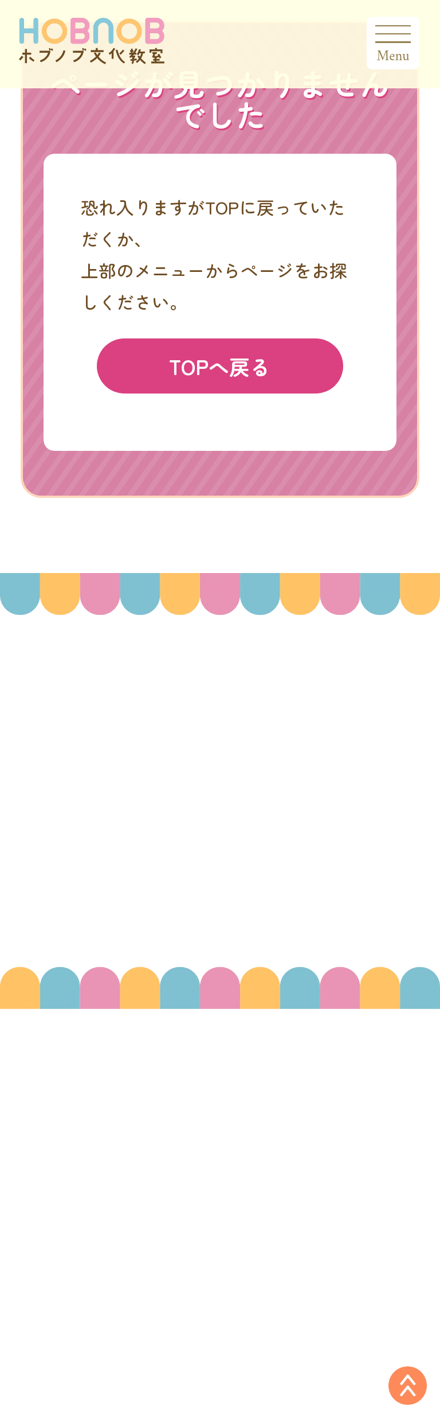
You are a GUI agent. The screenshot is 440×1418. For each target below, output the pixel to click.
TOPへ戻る (219, 366)
